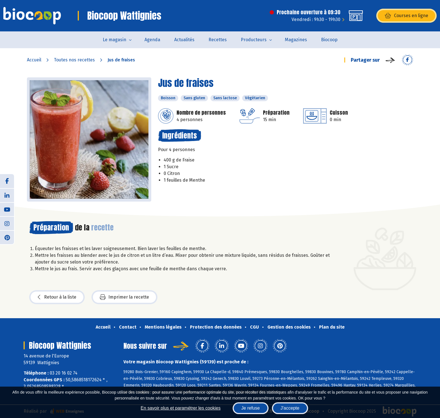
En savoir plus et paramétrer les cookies (181, 408)
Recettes (217, 39)
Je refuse (250, 408)
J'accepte (290, 408)
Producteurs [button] (254, 39)
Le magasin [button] (114, 39)
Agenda (152, 39)
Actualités (184, 39)
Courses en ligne (406, 16)
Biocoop (329, 39)
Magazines (296, 39)
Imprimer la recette (124, 297)
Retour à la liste (57, 297)
